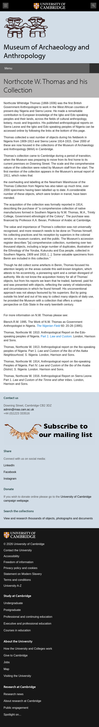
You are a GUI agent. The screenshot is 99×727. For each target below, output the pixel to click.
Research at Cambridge (20, 687)
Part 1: (56, 336)
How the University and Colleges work (28, 648)
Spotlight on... (12, 714)
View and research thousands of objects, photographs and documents (48, 518)
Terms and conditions (17, 579)
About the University (18, 641)
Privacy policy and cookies (20, 568)
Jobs (7, 662)
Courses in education (17, 630)
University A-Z (13, 585)
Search (93, 5)
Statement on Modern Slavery (23, 573)
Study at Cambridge (17, 596)
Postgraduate (12, 609)
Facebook (10, 471)
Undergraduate (13, 603)
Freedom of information (18, 562)
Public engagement (16, 707)
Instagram (10, 478)
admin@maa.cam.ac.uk (19, 409)
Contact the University (18, 550)
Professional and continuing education (28, 616)
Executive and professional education (27, 623)
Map (6, 669)
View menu (5, 6)
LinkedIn (9, 465)
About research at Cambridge (22, 700)
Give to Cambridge (16, 655)
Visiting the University (17, 675)
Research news (13, 694)
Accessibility (11, 556)
